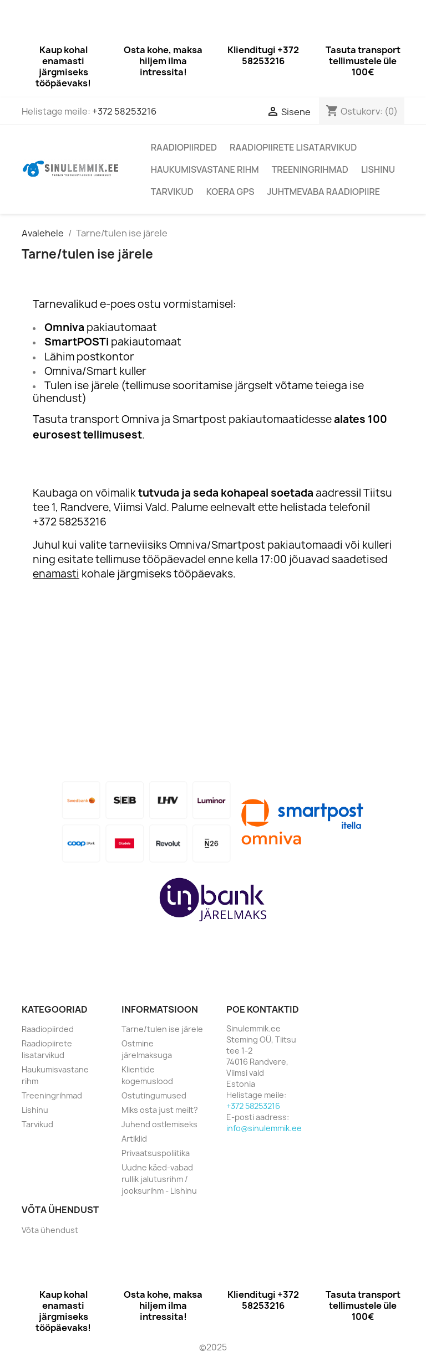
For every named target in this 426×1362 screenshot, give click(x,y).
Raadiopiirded (184, 147)
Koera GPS (230, 191)
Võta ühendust (50, 1230)
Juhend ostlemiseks (159, 1124)
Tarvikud (172, 191)
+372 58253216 (124, 111)
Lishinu (378, 169)
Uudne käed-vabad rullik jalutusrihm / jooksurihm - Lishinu (159, 1179)
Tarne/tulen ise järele (162, 1029)
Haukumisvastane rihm (205, 169)
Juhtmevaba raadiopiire (323, 191)
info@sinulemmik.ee (264, 1128)
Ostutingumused (153, 1095)
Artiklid (134, 1138)
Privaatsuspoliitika (155, 1153)
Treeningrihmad (310, 169)
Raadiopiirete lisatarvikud (293, 147)
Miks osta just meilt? (159, 1110)
